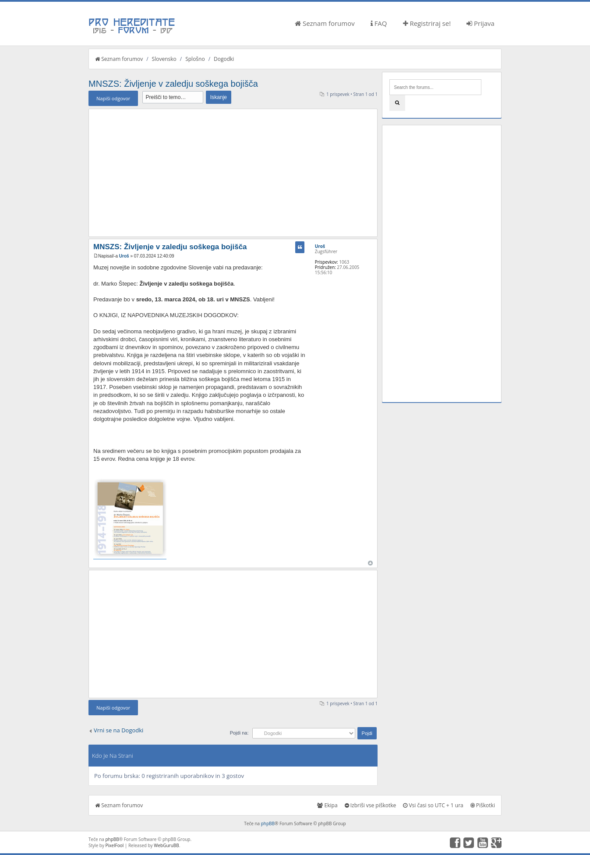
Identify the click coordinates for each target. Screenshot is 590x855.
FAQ (379, 23)
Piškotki (482, 805)
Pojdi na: (239, 732)
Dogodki (224, 59)
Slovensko (164, 59)
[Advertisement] (233, 172)
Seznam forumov (325, 23)
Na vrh (370, 563)
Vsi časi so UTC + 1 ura (433, 805)
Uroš (124, 256)
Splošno (195, 59)
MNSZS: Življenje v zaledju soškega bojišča (173, 83)
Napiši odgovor (113, 98)
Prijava (480, 23)
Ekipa (327, 805)
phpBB (268, 823)
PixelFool (115, 845)
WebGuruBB (166, 845)
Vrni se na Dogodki (118, 730)
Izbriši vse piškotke (370, 805)
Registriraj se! (427, 23)
